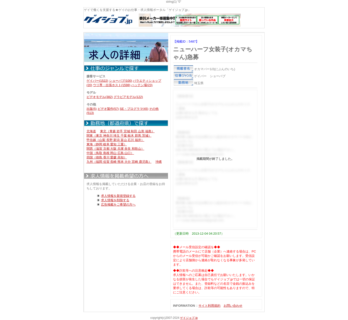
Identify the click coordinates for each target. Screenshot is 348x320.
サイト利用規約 (209, 305)
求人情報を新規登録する (118, 196)
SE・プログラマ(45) (134, 109)
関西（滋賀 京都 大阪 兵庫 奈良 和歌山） (115, 148)
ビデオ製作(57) (108, 109)
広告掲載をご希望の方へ (118, 204)
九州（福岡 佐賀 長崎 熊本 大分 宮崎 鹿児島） (119, 162)
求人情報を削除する (115, 200)
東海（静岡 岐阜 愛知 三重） (107, 144)
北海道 (91, 131)
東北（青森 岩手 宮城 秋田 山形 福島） (127, 131)
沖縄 (158, 162)
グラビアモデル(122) (128, 97)
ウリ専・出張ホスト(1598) (111, 85)
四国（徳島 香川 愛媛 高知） (107, 157)
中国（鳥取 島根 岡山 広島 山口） (110, 153)
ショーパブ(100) (120, 80)
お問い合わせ (233, 305)
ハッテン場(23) (141, 85)
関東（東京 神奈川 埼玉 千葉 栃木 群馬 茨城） (119, 135)
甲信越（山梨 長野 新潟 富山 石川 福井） (115, 140)
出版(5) (92, 109)
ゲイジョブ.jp (189, 318)
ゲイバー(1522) (97, 80)
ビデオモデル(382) (100, 97)
